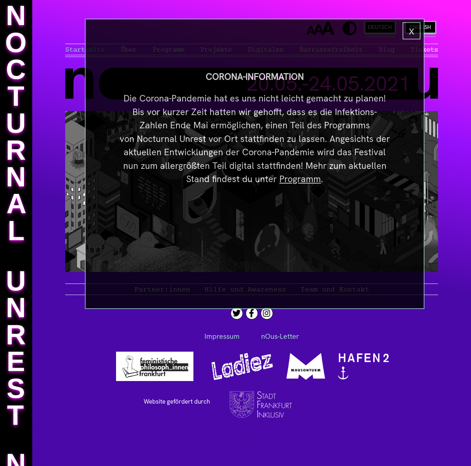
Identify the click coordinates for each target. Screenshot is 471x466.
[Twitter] (236, 313)
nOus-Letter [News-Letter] (280, 336)
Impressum (222, 336)
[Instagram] (266, 313)
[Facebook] (251, 313)
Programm (300, 179)
